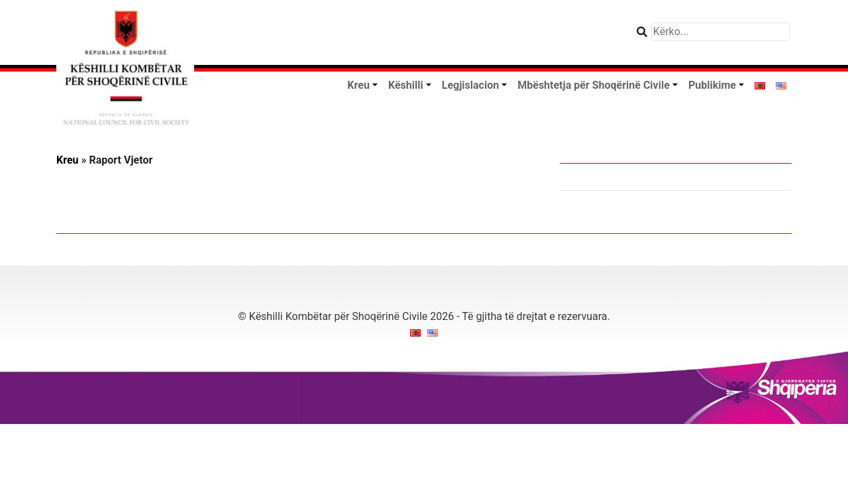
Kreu (67, 160)
